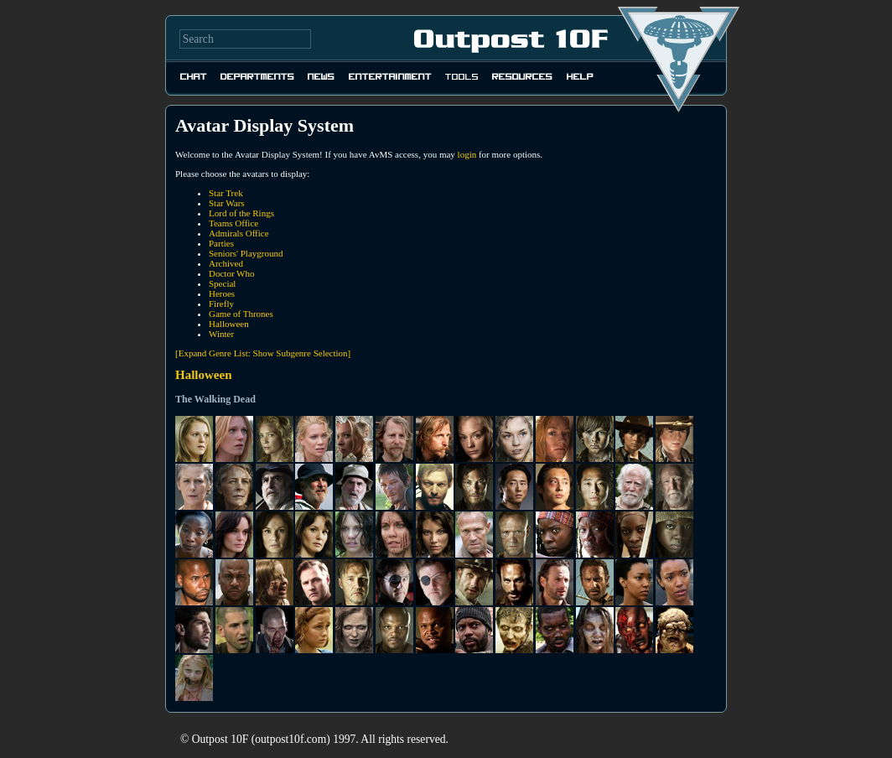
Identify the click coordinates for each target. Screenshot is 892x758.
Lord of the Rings (241, 213)
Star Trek (226, 193)
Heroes (222, 293)
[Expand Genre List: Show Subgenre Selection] (262, 353)
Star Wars (227, 203)
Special (222, 283)
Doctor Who (231, 273)
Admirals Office (239, 233)
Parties (221, 243)
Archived (226, 263)
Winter (221, 334)
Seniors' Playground (246, 253)
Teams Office (233, 223)
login (467, 154)
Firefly (221, 304)
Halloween (229, 324)
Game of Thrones (241, 314)
